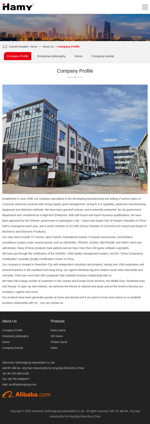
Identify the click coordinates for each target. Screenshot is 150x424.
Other (54, 347)
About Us (48, 46)
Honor (79, 56)
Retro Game (58, 330)
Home (33, 46)
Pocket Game (59, 342)
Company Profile (18, 56)
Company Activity (103, 56)
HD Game (57, 336)
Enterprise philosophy (51, 56)
